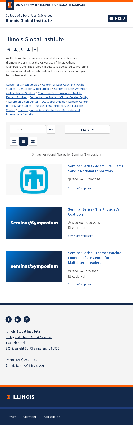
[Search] (51, 129)
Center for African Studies (22, 84)
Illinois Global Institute (29, 21)
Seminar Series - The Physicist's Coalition (94, 212)
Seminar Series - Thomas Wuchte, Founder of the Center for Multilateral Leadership (95, 257)
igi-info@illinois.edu (30, 365)
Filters (85, 129)
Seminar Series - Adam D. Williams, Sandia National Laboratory (96, 169)
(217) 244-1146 (26, 360)
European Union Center (23, 101)
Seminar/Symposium (80, 188)
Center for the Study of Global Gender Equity (59, 97)
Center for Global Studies (35, 89)
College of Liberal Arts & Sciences (29, 15)
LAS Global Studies (53, 101)
